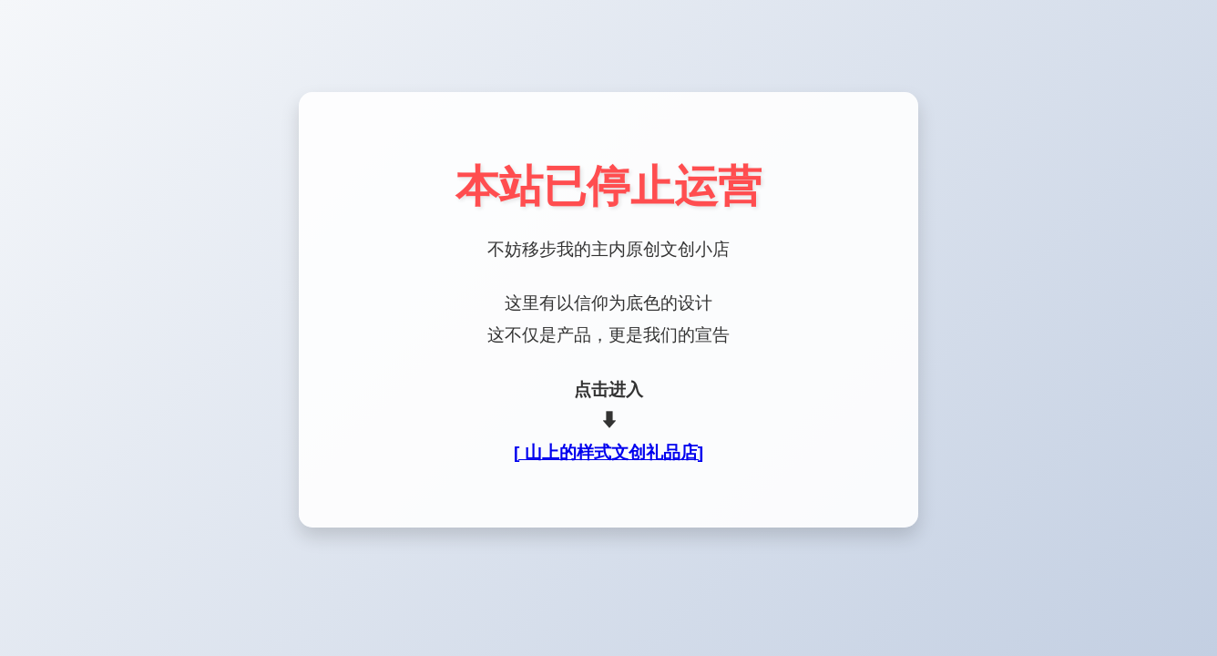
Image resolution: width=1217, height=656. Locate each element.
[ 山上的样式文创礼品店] (608, 452)
